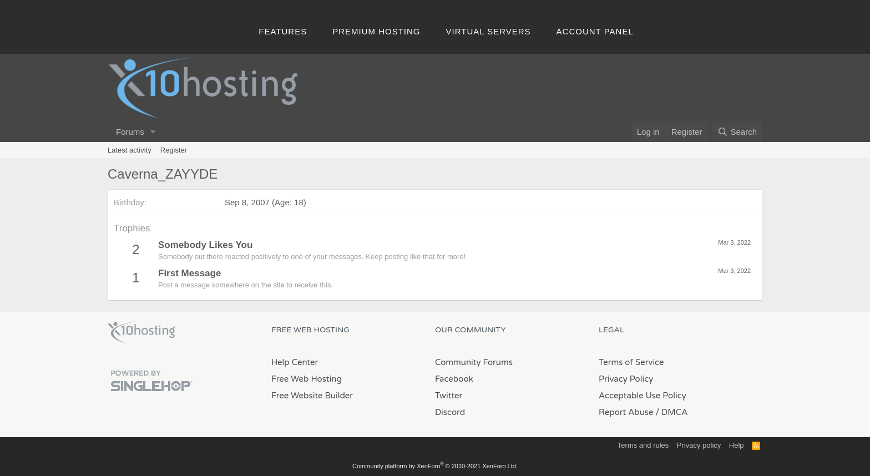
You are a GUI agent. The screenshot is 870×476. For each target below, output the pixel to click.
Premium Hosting (376, 31)
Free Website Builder (312, 396)
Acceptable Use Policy (642, 396)
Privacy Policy (626, 379)
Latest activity (129, 150)
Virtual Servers (488, 31)
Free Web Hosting (306, 379)
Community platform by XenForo (435, 466)
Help (736, 445)
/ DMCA (671, 412)
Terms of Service (631, 362)
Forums (130, 131)
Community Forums (474, 362)
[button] (153, 131)
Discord (450, 412)
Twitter (448, 396)
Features (283, 31)
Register (173, 150)
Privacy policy (699, 445)
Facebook (454, 379)
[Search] (737, 131)
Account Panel (595, 31)
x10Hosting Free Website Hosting (141, 332)
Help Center (294, 362)
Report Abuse (626, 412)
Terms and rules (643, 445)
